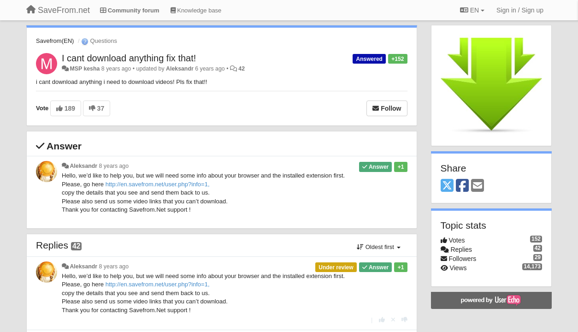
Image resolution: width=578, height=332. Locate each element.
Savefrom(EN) (55, 40)
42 (241, 68)
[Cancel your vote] (393, 319)
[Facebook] (462, 186)
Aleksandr (180, 68)
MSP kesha (85, 68)
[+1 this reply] (382, 319)
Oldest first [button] (378, 246)
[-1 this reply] (404, 319)
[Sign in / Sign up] (520, 10)
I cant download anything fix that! (129, 58)
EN (472, 10)
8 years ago (114, 166)
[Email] (477, 186)
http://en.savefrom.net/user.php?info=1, (158, 184)
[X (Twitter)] (447, 186)
